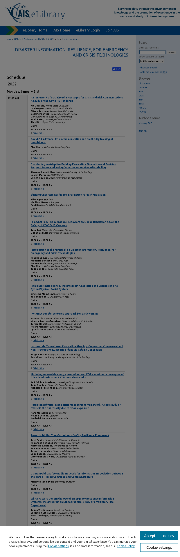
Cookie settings (58, 546)
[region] (90, 541)
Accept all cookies (159, 536)
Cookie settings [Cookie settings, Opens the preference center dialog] (159, 547)
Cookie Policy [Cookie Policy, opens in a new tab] (126, 546)
